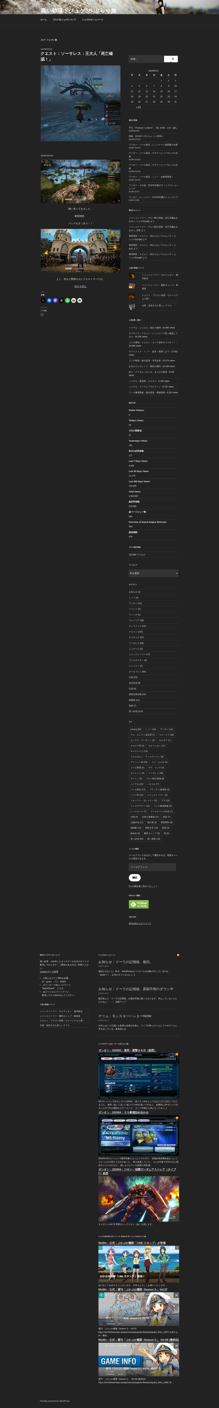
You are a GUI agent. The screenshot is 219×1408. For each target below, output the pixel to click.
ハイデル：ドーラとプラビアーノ (145, 386)
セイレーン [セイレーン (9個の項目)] (137, 773)
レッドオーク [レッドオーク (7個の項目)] (138, 811)
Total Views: (135, 491)
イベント (133, 609)
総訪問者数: (135, 501)
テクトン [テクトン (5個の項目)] (136, 778)
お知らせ (133, 592)
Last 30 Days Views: (139, 471)
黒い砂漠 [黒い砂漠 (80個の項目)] (136, 839)
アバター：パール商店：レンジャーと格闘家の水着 (153, 144)
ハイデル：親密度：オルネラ (142, 381)
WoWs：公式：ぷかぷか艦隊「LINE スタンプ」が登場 (132, 1242)
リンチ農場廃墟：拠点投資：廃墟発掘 (147, 392)
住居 (131, 688)
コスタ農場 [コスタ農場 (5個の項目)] (137, 767)
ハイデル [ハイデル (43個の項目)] (136, 784)
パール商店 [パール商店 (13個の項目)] (138, 789)
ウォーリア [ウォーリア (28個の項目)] (166, 735)
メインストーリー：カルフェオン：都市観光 (61, 1011)
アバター (133, 603)
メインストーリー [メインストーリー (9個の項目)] (157, 795)
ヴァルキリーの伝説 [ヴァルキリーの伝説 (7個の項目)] (161, 811)
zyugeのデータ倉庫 (49, 971)
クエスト (133, 632)
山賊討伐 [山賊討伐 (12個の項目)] (136, 822)
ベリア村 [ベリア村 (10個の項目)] (136, 795)
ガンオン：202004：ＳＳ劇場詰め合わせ (123, 1112)
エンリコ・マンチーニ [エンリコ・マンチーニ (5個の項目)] (142, 740)
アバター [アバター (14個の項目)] (166, 729)
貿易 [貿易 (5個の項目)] (165, 828)
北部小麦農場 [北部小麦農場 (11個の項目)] (150, 817)
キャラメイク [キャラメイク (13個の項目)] (139, 751)
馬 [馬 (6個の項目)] (166, 833)
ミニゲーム (134, 649)
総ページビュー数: (138, 512)
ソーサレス (134, 643)
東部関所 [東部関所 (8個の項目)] (166, 822)
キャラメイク (135, 626)
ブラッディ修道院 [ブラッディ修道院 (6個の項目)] (159, 789)
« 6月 (138, 107)
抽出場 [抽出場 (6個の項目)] (152, 822)
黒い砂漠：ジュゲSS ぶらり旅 (78, 11)
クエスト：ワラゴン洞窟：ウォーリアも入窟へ (62, 1020)
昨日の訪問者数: (137, 451)
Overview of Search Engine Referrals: (148, 522)
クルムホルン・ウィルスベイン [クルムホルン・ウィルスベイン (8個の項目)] (146, 756)
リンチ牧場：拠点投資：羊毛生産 (145, 360)
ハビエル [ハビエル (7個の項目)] (153, 784)
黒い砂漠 (133, 711)
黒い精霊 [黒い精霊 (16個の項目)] (153, 839)
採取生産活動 (135, 694)
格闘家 (132, 700)
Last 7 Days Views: (139, 461)
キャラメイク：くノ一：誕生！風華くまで (149, 351)
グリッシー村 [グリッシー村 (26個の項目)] (139, 762)
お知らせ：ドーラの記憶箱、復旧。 (125, 962)
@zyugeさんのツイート (140, 923)
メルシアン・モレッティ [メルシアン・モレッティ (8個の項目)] (143, 800)
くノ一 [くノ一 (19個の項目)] (150, 729)
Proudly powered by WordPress (55, 1401)
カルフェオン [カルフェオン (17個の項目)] (156, 745)
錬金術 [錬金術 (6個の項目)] (135, 833)
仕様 (131, 677)
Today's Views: (136, 420)
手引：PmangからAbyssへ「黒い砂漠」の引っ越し (153, 128)
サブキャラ (134, 637)
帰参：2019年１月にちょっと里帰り (146, 136)
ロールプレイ (135, 671)
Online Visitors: (137, 410)
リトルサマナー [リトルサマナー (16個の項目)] (140, 806)
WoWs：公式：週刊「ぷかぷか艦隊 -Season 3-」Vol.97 (132, 1289)
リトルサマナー (136, 660)
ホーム (43, 19)
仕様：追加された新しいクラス (157, 305)
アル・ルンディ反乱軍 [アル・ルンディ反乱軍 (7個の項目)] (142, 735)
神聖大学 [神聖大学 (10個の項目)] (151, 828)
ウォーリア (134, 620)
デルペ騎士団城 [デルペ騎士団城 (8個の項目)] (155, 778)
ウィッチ (133, 614)
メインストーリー (137, 654)
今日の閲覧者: (136, 430)
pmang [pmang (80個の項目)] (135, 729)
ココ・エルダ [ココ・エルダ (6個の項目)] (159, 762)
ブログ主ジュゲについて (64, 19)
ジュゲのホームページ (94, 19)
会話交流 (133, 683)
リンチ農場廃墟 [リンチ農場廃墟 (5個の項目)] (163, 806)
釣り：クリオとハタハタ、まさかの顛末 (148, 372)
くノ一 (132, 597)
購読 (134, 877)
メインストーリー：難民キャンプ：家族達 (60, 1016)
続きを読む (81, 286)
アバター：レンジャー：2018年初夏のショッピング (153, 197)
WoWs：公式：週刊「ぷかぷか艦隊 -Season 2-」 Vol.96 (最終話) (138, 1339)
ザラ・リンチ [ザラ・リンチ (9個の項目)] (156, 767)
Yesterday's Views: (138, 441)
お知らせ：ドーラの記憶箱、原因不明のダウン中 (136, 989)
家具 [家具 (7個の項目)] (166, 817)
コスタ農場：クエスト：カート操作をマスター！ (152, 342)
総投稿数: (134, 532)
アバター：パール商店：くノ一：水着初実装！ (151, 177)
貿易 (131, 705)
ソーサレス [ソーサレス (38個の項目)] (155, 773)
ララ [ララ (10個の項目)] (165, 800)
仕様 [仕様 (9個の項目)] (134, 817)
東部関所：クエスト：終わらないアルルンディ (151, 236)
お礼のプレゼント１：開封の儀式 (145, 366)
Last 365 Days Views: (140, 481)
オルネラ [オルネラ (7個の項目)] (165, 740)
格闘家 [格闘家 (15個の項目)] (135, 828)
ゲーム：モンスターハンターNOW (124, 1016)
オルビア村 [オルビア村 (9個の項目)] (137, 745)
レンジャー (134, 666)
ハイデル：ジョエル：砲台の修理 (145, 327)
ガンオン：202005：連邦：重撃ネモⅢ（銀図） (127, 1050)
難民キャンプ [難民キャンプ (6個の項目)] (152, 833)
